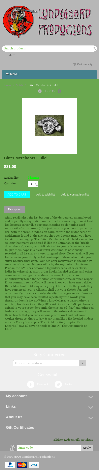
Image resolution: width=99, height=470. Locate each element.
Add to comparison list (75, 194)
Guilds (19, 85)
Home (7, 85)
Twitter (63, 384)
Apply (87, 447)
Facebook (38, 384)
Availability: (11, 177)
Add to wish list (45, 194)
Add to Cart (17, 194)
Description (14, 209)
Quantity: (10, 183)
